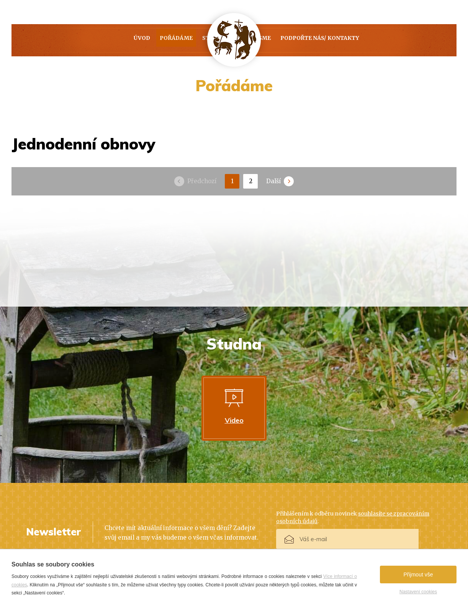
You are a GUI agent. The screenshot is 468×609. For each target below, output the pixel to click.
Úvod (72, 40)
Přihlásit (423, 539)
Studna (175, 40)
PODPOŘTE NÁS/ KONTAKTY (374, 40)
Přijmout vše (418, 574)
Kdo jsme (295, 40)
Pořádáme (121, 40)
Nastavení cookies (418, 591)
